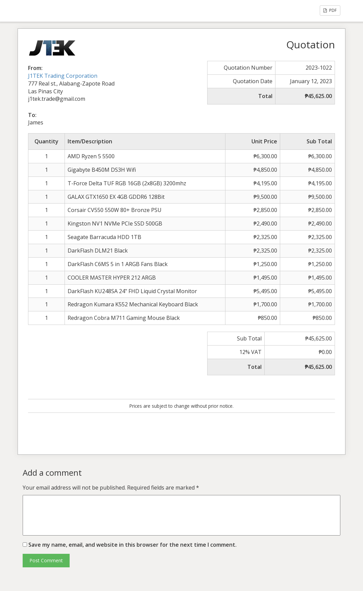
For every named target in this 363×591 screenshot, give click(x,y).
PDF (330, 10)
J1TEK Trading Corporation (62, 75)
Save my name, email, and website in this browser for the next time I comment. (132, 544)
